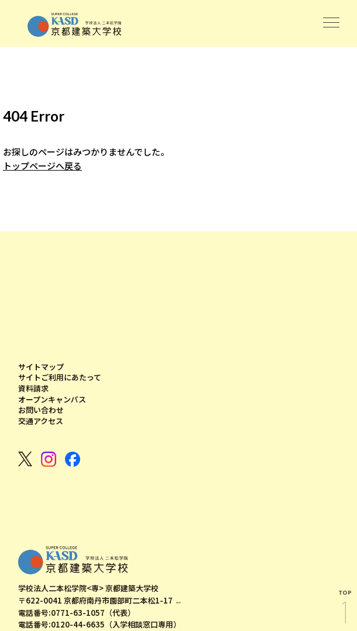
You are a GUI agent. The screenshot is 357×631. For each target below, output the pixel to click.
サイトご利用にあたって (59, 377)
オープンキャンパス (52, 399)
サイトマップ (41, 367)
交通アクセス (40, 421)
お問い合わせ (41, 410)
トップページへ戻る (42, 166)
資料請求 (33, 388)
